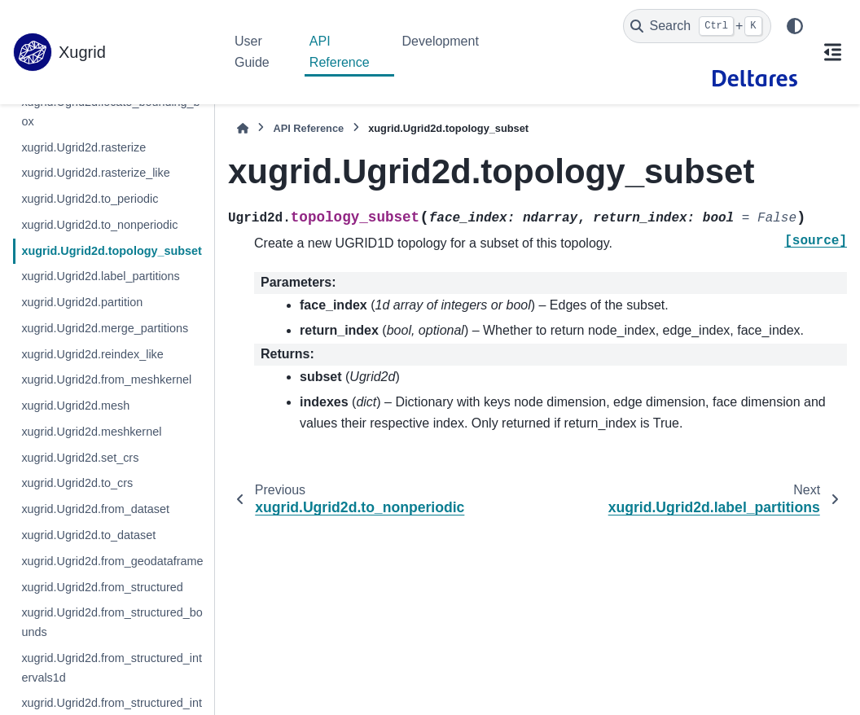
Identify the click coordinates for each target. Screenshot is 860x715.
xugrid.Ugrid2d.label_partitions (100, 276)
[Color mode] (795, 26)
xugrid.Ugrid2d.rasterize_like (95, 172)
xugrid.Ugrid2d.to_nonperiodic (99, 224)
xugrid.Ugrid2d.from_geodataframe (112, 561)
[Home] (242, 128)
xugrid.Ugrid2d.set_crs (79, 457)
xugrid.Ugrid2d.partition (82, 302)
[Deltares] (754, 78)
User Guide (252, 51)
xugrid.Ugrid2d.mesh (75, 405)
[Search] (697, 26)
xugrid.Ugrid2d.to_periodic (89, 198)
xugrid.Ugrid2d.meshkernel (91, 431)
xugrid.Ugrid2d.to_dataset (88, 535)
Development (440, 41)
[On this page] (832, 52)
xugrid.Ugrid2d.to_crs (77, 482)
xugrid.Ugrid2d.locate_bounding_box (110, 111)
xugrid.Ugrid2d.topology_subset (111, 250)
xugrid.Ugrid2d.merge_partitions (104, 328)
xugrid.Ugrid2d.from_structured (101, 587)
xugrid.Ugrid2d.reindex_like (92, 354)
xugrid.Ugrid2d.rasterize (83, 147)
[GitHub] (680, 78)
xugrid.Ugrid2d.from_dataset (95, 508)
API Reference (339, 51)
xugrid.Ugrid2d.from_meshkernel (106, 379)
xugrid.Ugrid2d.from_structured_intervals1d (111, 667)
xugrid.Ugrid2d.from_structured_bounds (111, 622)
